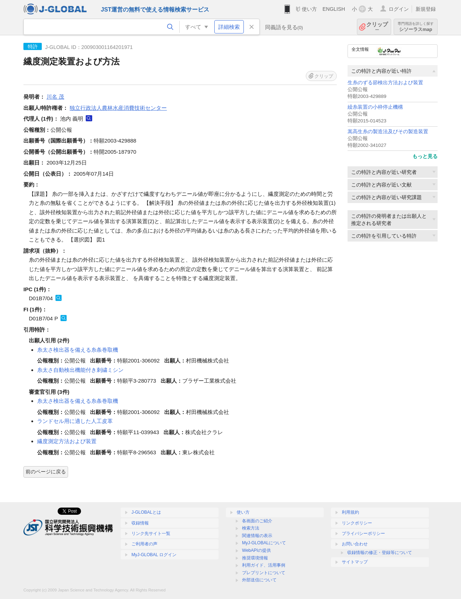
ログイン (399, 9)
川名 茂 (55, 97)
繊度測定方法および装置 (67, 441)
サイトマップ (355, 561)
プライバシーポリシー (363, 533)
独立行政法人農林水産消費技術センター (118, 108)
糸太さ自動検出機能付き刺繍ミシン (80, 370)
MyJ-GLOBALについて (264, 542)
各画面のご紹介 (257, 520)
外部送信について (259, 579)
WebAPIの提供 (256, 550)
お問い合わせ (355, 543)
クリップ (377, 26)
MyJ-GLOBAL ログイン (153, 554)
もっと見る (425, 156)
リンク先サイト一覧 (150, 533)
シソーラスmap (416, 27)
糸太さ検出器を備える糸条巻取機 (77, 350)
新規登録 (426, 9)
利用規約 (350, 512)
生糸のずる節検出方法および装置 (385, 82)
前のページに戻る (46, 471)
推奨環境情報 (255, 557)
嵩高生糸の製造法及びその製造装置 (388, 131)
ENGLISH (333, 9)
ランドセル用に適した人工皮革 (75, 421)
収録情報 (140, 523)
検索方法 (250, 528)
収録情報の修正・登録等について (379, 552)
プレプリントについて (263, 572)
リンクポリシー (357, 523)
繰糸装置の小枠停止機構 (375, 107)
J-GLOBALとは (146, 512)
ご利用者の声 (144, 543)
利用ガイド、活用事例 (263, 565)
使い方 (309, 9)
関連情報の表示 (257, 535)
